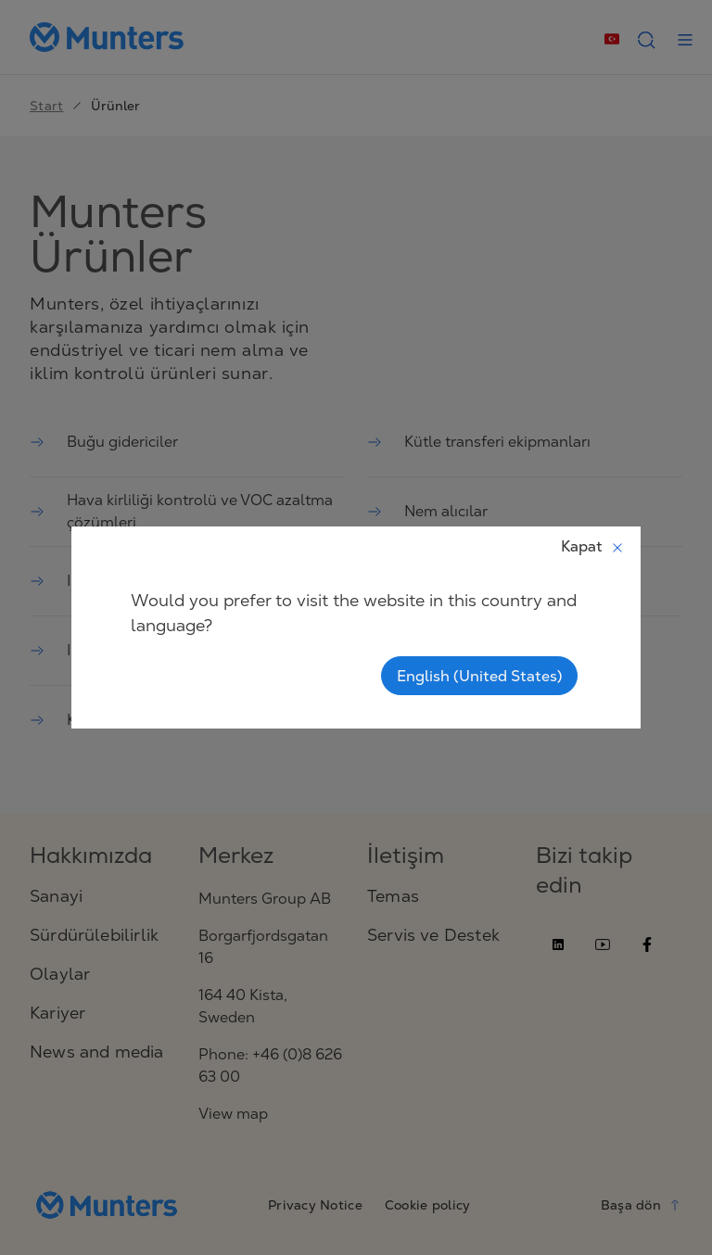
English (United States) (479, 675)
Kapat (593, 546)
